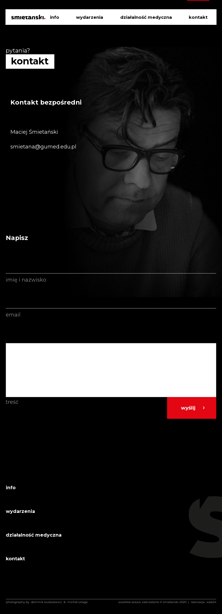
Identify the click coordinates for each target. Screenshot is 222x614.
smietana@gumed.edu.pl (43, 147)
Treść (12, 402)
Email (13, 315)
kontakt (198, 17)
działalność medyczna (146, 17)
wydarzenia (89, 17)
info (54, 17)
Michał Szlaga (77, 602)
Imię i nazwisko (26, 280)
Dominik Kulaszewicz (46, 602)
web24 (211, 602)
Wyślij (188, 408)
